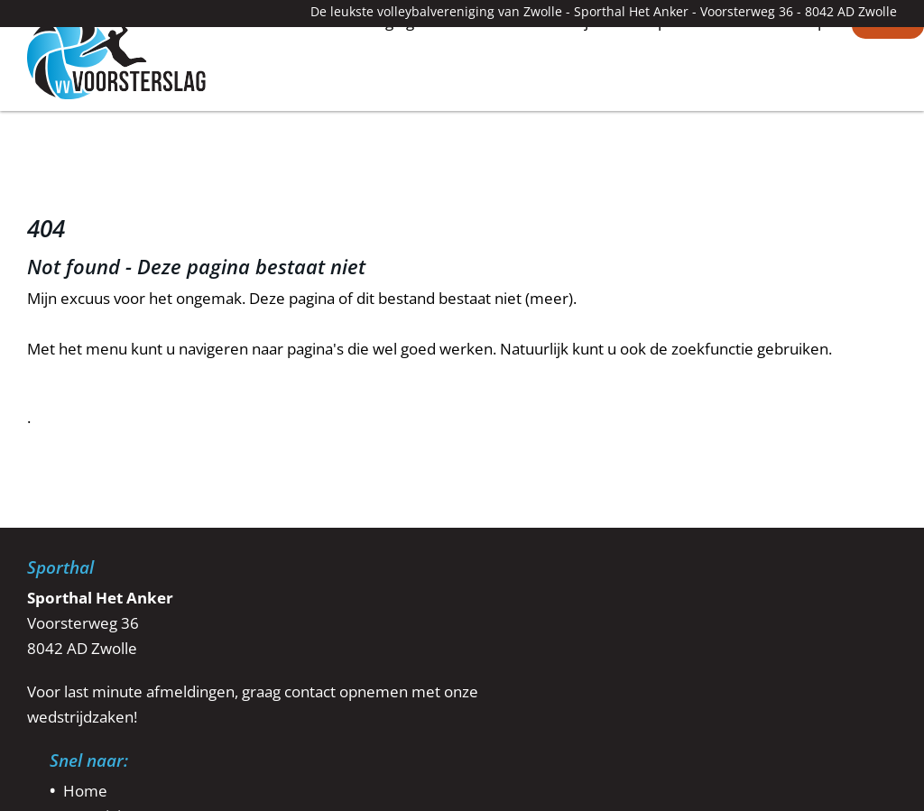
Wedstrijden (572, 104)
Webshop (793, 104)
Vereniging (376, 104)
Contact (888, 104)
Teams (471, 104)
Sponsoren (687, 104)
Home (283, 103)
